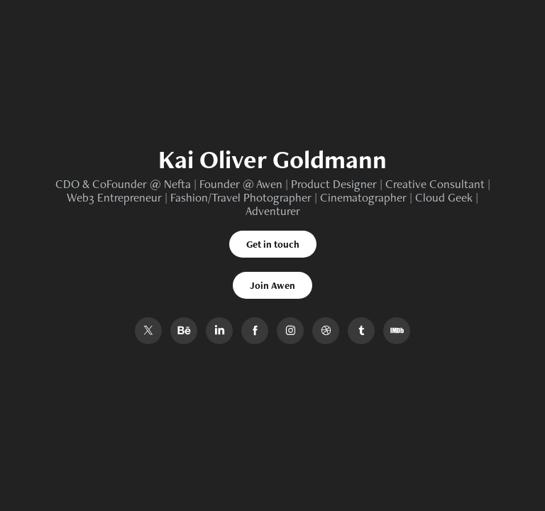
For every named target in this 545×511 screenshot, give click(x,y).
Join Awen (272, 285)
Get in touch (272, 244)
